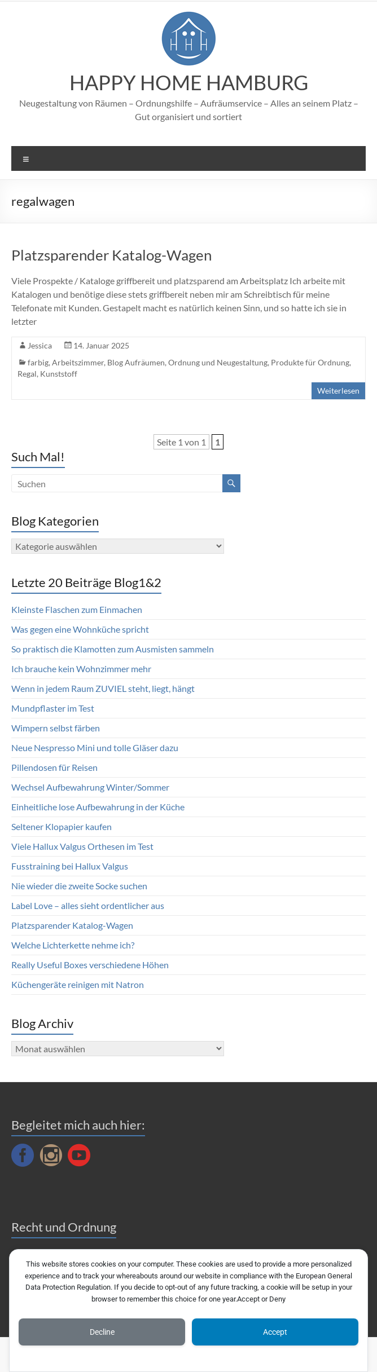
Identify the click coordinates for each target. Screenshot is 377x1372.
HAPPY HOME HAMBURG (188, 82)
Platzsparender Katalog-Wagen (111, 255)
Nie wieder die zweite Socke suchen (79, 885)
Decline (102, 1331)
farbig (38, 362)
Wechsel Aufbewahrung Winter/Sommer (90, 787)
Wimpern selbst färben (55, 727)
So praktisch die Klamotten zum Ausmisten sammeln (112, 648)
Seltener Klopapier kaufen (61, 826)
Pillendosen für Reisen (54, 767)
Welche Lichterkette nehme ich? (72, 944)
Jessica (40, 345)
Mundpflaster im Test (52, 708)
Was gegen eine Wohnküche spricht (80, 629)
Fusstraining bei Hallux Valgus (69, 866)
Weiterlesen (338, 390)
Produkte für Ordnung (310, 362)
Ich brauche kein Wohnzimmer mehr (81, 668)
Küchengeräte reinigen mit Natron (77, 984)
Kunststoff (58, 373)
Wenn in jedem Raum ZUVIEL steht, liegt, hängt (103, 688)
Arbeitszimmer (78, 362)
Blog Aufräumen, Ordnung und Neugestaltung (187, 362)
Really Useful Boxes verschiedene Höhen (90, 964)
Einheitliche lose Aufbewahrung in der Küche (98, 806)
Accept (275, 1331)
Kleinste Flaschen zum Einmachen (76, 609)
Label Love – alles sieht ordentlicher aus (87, 905)
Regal (27, 373)
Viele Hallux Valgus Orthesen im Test (82, 846)
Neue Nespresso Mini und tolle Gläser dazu (94, 747)
